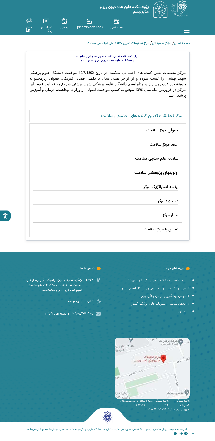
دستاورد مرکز (168, 201)
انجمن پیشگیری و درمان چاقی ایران (165, 296)
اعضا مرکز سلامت (164, 144)
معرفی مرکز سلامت (162, 130)
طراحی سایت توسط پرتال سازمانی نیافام (168, 429)
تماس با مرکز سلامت (161, 229)
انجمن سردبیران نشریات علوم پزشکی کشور (160, 303)
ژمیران (184, 311)
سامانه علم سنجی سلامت (156, 158)
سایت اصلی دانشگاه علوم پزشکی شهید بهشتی (158, 280)
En (28, 31)
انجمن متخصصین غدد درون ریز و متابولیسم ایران (156, 288)
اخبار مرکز (170, 215)
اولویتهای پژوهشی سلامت (156, 172)
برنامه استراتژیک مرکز (160, 187)
